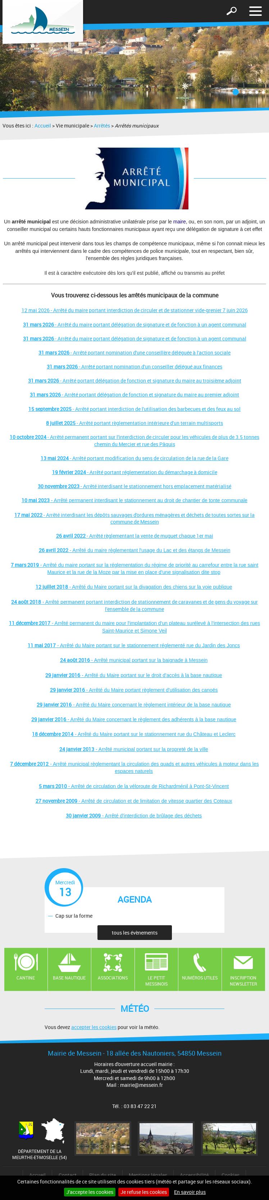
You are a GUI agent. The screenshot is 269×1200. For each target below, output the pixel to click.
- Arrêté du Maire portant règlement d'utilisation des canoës (134, 690)
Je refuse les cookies (143, 1192)
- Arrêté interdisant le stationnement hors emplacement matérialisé (134, 486)
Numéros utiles (200, 978)
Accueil (43, 125)
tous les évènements (135, 932)
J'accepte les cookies (89, 1192)
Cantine (26, 978)
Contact (68, 1175)
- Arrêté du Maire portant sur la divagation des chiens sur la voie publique (134, 587)
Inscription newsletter (243, 981)
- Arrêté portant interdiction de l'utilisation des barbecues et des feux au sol (134, 409)
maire (179, 221)
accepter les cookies (94, 1027)
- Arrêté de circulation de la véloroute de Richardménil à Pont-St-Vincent (134, 786)
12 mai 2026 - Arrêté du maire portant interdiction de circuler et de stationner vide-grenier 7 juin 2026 (135, 310)
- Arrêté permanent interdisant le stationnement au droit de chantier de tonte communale (134, 500)
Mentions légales (148, 1175)
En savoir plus (190, 1192)
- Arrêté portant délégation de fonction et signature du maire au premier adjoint (134, 394)
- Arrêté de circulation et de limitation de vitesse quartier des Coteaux (134, 801)
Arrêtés (102, 125)
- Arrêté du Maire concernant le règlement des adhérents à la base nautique (133, 719)
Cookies (231, 1175)
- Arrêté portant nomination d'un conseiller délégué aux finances (134, 366)
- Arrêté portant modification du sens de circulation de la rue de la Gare (134, 458)
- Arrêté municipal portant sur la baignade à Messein (134, 660)
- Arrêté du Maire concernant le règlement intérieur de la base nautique (134, 705)
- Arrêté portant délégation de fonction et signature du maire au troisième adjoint (134, 380)
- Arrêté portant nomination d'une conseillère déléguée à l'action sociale (134, 352)
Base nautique (69, 978)
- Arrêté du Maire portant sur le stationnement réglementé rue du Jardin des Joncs (134, 645)
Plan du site (102, 1175)
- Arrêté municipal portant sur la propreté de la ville (133, 749)
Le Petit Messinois (156, 981)
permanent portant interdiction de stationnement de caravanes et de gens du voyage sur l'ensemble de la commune (159, 605)
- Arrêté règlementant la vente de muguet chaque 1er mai (134, 535)
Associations (113, 978)
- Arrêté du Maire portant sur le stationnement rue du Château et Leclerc (134, 734)
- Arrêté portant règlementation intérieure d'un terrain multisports (134, 423)
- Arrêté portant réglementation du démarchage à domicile (134, 472)
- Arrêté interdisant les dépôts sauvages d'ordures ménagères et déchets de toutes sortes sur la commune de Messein (134, 518)
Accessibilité (194, 1175)
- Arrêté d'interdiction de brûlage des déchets (134, 816)
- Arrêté (35, 602)
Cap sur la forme (73, 915)
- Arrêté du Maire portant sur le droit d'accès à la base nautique (133, 675)
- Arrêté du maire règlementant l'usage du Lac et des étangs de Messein (135, 550)
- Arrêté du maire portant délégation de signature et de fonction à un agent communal (134, 324)
